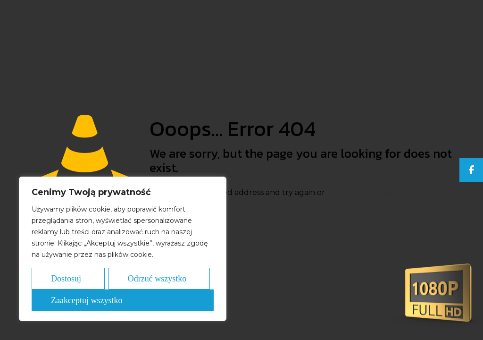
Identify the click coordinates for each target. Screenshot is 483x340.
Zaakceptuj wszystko (86, 300)
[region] (122, 249)
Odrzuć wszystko (157, 278)
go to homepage (383, 192)
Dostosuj (66, 278)
